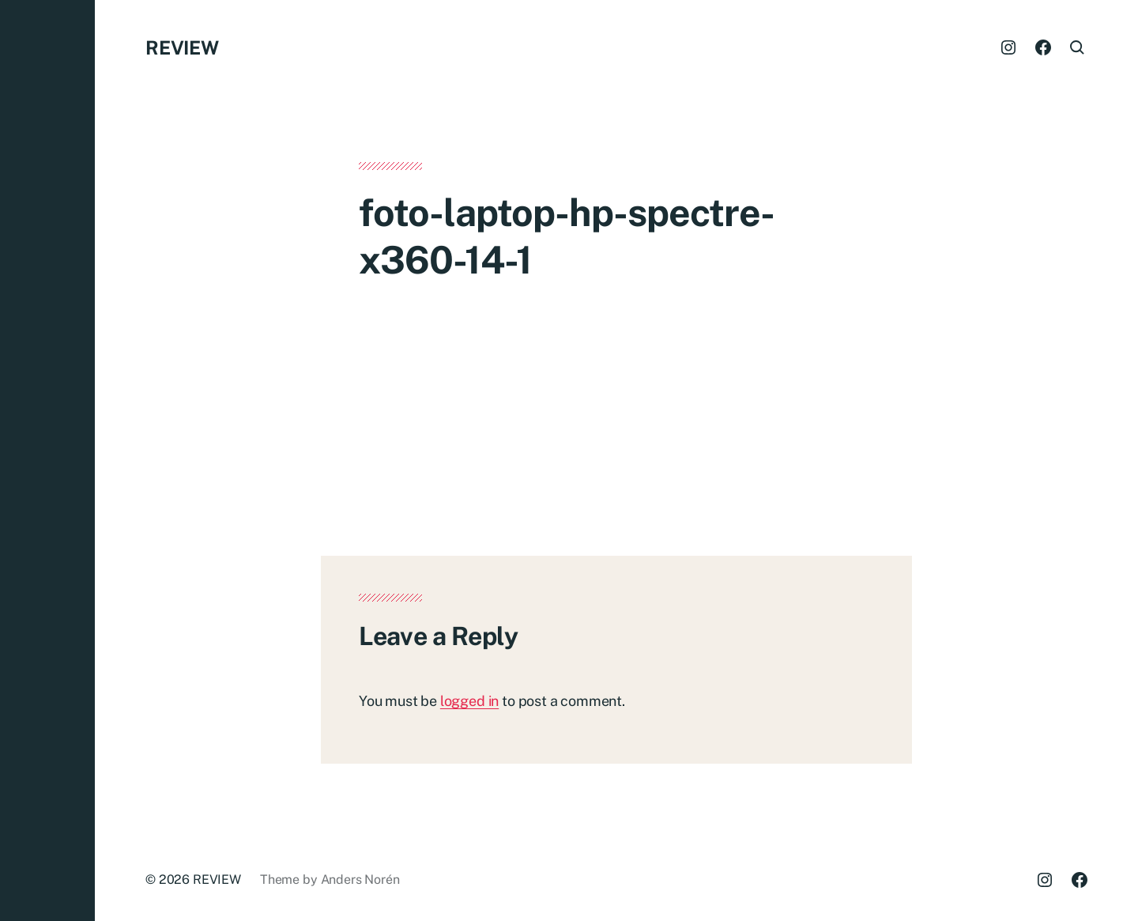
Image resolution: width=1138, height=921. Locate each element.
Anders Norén (360, 879)
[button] (47, 460)
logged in (469, 701)
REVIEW (182, 47)
